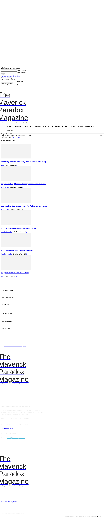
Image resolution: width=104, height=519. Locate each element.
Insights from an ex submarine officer (14, 273)
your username (21, 70)
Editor (2, 165)
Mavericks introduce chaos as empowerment (13, 294)
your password (21, 72)
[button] (101, 135)
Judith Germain (5, 187)
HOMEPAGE (15, 137)
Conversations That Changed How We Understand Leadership (24, 206)
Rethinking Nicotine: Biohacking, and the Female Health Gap (23, 162)
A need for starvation (7, 302)
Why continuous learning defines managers (17, 250)
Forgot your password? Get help (10, 76)
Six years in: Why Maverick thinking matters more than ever (23, 184)
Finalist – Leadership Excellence (10, 287)
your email (20, 81)
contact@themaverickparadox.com (16, 438)
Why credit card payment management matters (18, 228)
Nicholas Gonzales (6, 232)
